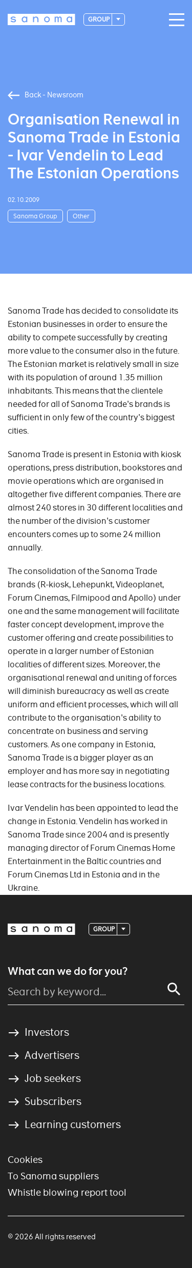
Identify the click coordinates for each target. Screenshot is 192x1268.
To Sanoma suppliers (53, 1176)
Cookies (25, 1159)
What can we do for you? (67, 971)
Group (99, 19)
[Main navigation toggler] (174, 20)
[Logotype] (41, 19)
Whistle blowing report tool (67, 1192)
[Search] (174, 989)
